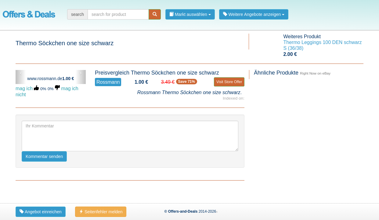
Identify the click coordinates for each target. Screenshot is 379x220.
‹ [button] (21, 73)
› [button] (80, 73)
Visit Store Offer (229, 82)
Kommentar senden (44, 156)
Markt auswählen (190, 14)
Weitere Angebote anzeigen (254, 14)
